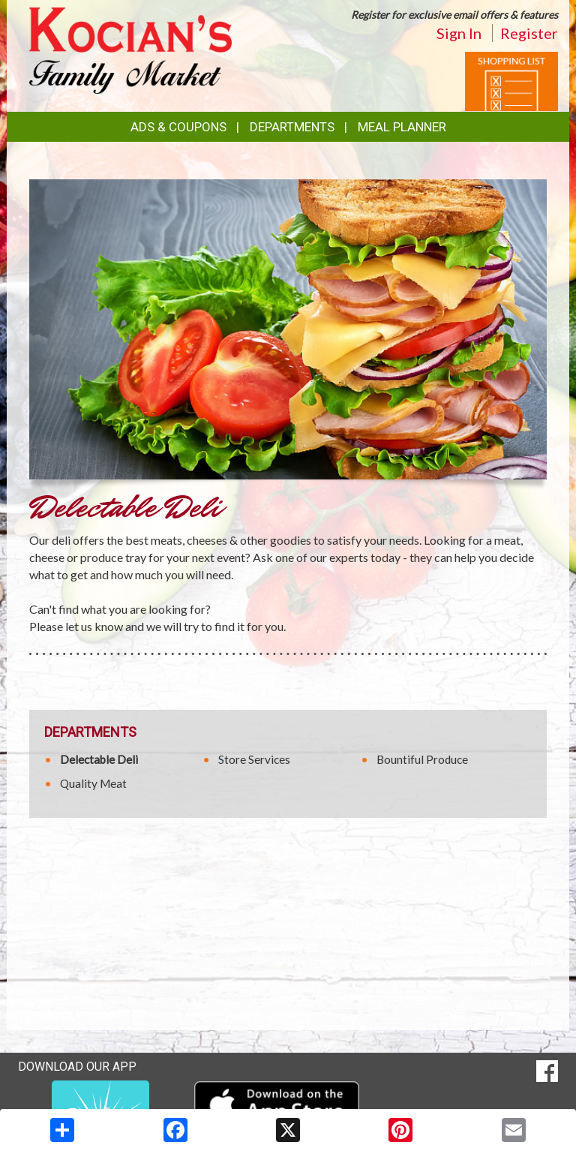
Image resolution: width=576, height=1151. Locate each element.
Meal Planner (402, 126)
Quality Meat (93, 783)
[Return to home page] (130, 49)
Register (529, 33)
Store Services (254, 759)
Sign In (459, 33)
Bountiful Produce (422, 759)
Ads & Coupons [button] (178, 126)
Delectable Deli (99, 759)
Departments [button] (292, 126)
